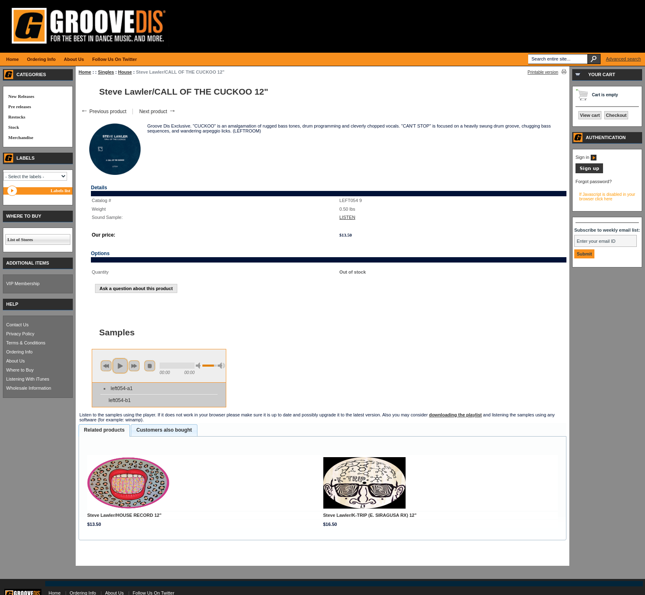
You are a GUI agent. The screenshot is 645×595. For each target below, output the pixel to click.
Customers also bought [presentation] (164, 430)
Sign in (585, 157)
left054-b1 (120, 400)
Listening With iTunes (27, 379)
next (134, 366)
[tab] (104, 430)
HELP (12, 304)
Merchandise (20, 137)
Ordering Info (19, 351)
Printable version (543, 72)
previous (106, 366)
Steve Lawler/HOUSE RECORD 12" (124, 515)
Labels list (60, 190)
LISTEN (347, 217)
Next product (157, 111)
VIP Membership (22, 283)
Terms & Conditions (25, 342)
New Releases (21, 96)
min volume (199, 366)
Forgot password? (593, 181)
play (120, 366)
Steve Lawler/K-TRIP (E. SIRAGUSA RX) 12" (370, 515)
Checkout (616, 115)
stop (149, 366)
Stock (13, 127)
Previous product (103, 111)
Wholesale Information (28, 388)
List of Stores (20, 239)
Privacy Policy (20, 333)
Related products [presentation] (104, 430)
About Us (15, 360)
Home (85, 72)
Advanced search (623, 58)
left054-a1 (121, 388)
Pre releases (19, 106)
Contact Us (17, 324)
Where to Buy (20, 369)
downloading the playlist (455, 414)
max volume (221, 366)
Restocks (17, 116)
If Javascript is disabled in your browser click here (607, 196)
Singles (106, 72)
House (125, 72)
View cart (590, 115)
